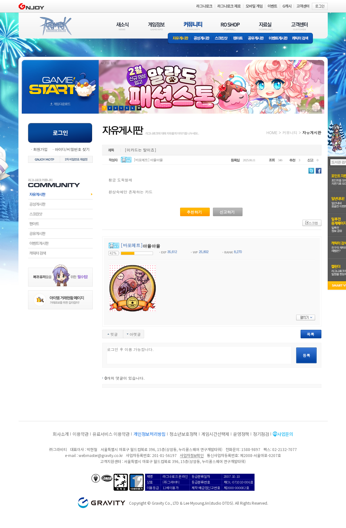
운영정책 (241, 434)
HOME (272, 132)
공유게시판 (256, 38)
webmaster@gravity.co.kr (101, 455)
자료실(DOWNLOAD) (265, 26)
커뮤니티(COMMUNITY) (193, 26)
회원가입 (40, 149)
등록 (306, 355)
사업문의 (285, 434)
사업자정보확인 (191, 455)
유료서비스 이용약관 (111, 434)
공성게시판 (202, 38)
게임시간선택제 (215, 434)
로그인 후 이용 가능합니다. (199, 355)
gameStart (60, 81)
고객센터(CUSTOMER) (299, 26)
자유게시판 (179, 38)
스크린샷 (222, 38)
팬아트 (238, 38)
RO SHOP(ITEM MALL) (230, 26)
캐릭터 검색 (302, 38)
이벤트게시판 (278, 38)
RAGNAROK (55, 26)
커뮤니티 (289, 132)
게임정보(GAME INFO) (156, 26)
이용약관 (81, 434)
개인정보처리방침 (149, 434)
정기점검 (261, 434)
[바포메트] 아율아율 (148, 159)
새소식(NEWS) (122, 26)
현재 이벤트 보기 (139, 108)
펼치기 (305, 317)
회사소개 (61, 434)
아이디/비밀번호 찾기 (72, 149)
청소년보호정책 (183, 434)
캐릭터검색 (60, 253)
